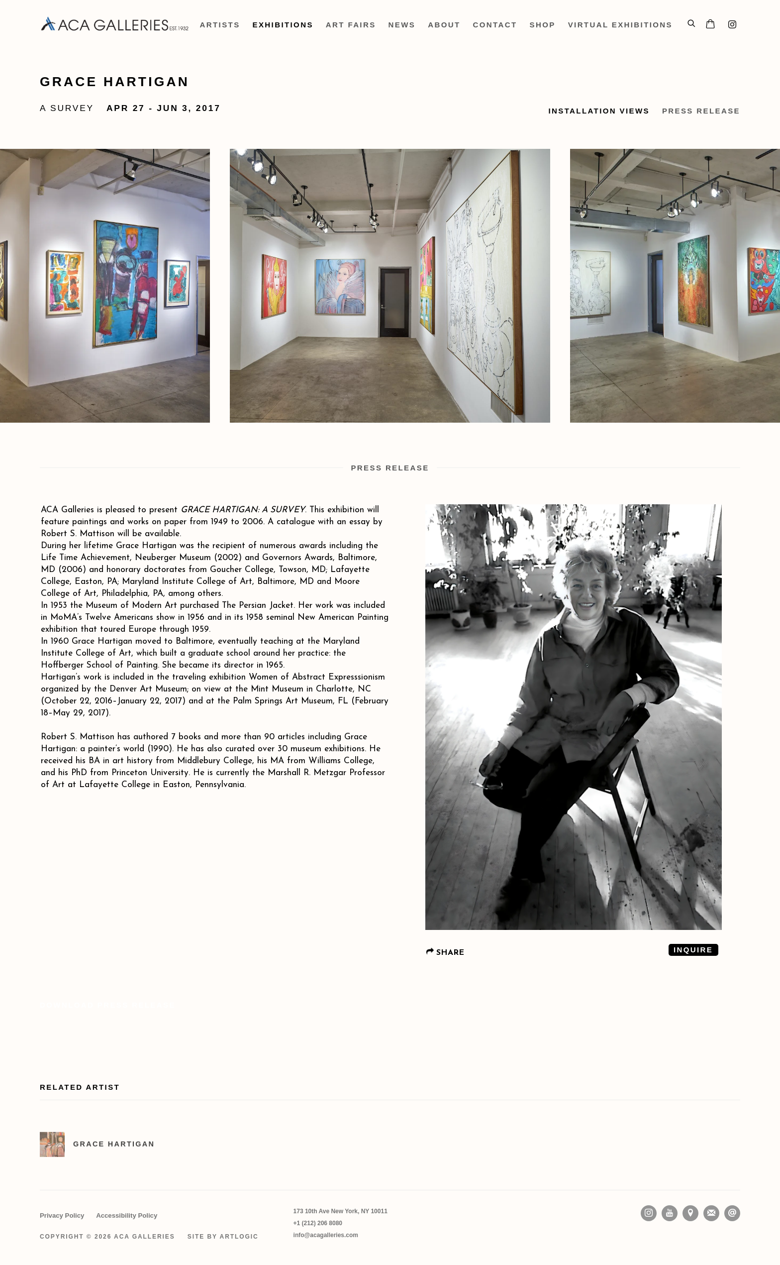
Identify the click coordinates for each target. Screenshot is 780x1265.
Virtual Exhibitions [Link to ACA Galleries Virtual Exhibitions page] (620, 24)
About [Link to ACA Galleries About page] (444, 24)
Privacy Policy (62, 1215)
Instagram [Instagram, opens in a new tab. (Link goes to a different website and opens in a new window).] (732, 25)
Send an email (732, 1213)
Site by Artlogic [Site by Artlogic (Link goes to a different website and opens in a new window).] (223, 1236)
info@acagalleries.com (325, 1235)
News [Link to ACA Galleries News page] (402, 24)
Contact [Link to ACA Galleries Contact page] (495, 24)
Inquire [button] (693, 949)
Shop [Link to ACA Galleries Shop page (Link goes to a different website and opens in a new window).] (543, 24)
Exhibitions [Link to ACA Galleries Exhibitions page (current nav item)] (283, 24)
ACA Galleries (115, 24)
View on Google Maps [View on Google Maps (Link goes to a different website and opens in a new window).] (690, 1213)
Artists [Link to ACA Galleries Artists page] (220, 24)
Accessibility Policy (126, 1215)
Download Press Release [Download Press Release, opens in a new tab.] (108, 1005)
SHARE (445, 952)
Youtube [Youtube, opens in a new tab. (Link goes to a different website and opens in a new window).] (670, 1213)
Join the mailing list (711, 1213)
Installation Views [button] (598, 111)
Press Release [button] (701, 111)
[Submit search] (691, 21)
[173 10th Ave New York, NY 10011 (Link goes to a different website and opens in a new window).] (340, 1211)
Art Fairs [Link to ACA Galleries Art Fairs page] (351, 24)
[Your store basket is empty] (710, 24)
